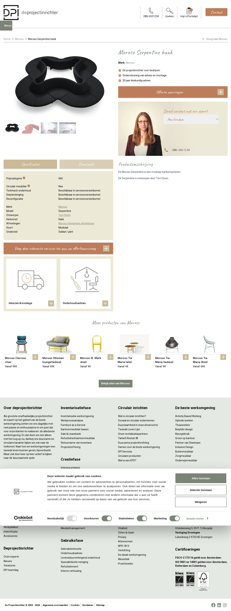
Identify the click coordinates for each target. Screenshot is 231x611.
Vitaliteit (122, 527)
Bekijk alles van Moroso (115, 382)
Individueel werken (128, 484)
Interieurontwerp (70, 466)
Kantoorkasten (12, 504)
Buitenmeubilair (184, 450)
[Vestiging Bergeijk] (201, 523)
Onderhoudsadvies (71, 552)
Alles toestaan (201, 563)
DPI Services (68, 523)
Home (7, 39)
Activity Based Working (188, 415)
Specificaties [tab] (30, 164)
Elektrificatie (11, 530)
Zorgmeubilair (183, 455)
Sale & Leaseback (71, 433)
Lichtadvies (67, 489)
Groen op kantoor (185, 437)
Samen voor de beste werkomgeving (139, 446)
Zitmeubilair (10, 499)
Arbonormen (125, 540)
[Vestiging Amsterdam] (201, 505)
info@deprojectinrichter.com (193, 484)
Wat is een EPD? (127, 459)
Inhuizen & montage (72, 514)
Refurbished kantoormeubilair (78, 437)
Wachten (123, 493)
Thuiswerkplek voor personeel (78, 518)
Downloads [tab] (86, 164)
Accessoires (11, 535)
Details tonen (195, 603)
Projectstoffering (13, 491)
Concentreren (126, 489)
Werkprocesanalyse (72, 419)
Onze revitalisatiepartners (133, 433)
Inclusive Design (184, 446)
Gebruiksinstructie (71, 548)
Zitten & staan (126, 531)
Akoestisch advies (71, 480)
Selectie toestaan (201, 575)
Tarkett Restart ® (128, 437)
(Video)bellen (125, 498)
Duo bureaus (11, 486)
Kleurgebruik (182, 433)
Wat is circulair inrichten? (132, 415)
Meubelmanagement (73, 527)
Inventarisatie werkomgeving (77, 415)
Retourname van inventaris (76, 442)
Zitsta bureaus (12, 482)
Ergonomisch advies (72, 484)
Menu (9, 28)
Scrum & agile (126, 502)
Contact (216, 12)
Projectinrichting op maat (132, 506)
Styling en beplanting (73, 471)
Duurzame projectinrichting (133, 442)
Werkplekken (11, 526)
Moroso (19, 39)
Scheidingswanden (14, 508)
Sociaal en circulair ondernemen (136, 419)
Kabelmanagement (72, 493)
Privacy (122, 536)
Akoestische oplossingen (18, 495)
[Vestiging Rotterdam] (201, 514)
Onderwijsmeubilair (186, 459)
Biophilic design (184, 428)
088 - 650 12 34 (181, 150)
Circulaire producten (129, 455)
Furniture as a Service (73, 424)
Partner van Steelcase (188, 442)
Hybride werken (184, 419)
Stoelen (8, 513)
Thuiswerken (182, 424)
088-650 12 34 (185, 480)
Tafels (7, 517)
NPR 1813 (123, 545)
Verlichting (10, 522)
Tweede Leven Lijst (129, 428)
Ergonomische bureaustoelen (20, 477)
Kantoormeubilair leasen (75, 428)
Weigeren (201, 587)
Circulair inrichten (70, 475)
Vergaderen (125, 480)
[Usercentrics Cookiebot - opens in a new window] (23, 604)
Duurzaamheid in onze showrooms (138, 424)
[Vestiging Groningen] (201, 532)
